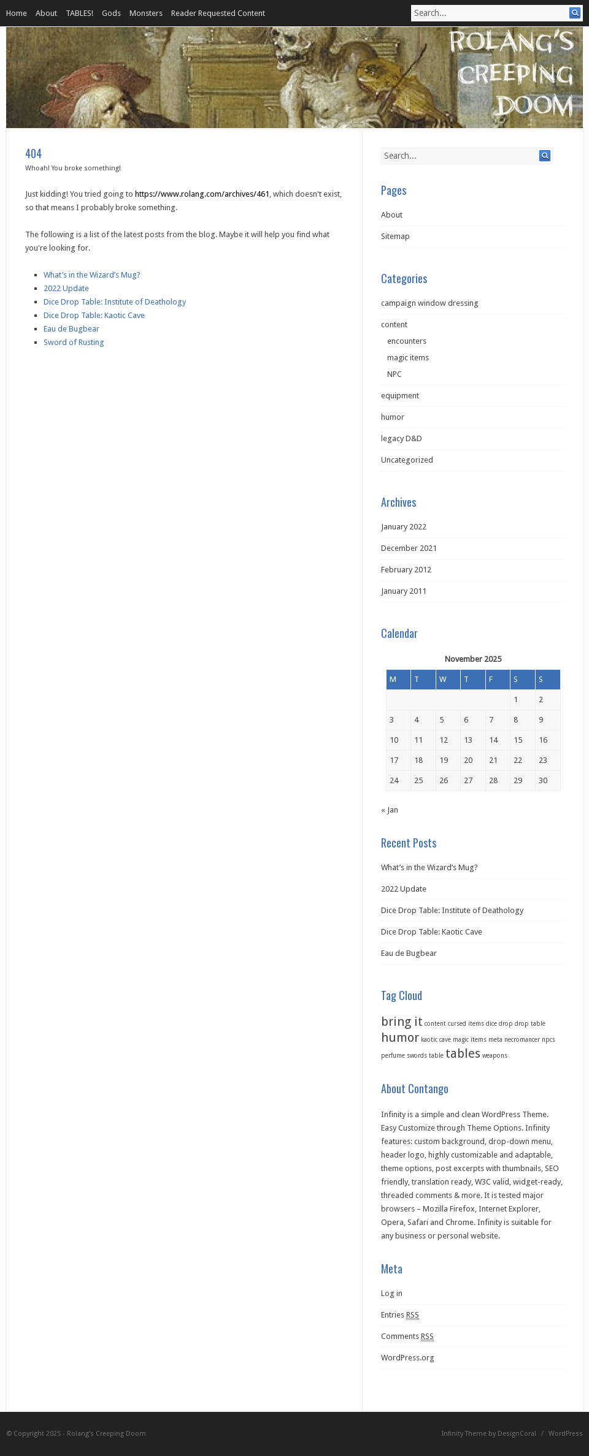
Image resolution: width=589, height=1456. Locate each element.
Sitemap (395, 236)
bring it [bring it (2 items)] (402, 1021)
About (46, 13)
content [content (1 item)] (435, 1023)
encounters (406, 341)
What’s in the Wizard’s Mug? (92, 274)
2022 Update (66, 288)
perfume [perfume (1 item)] (393, 1055)
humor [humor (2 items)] (400, 1037)
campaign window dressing (430, 303)
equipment (400, 395)
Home (16, 13)
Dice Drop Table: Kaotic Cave (94, 315)
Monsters (146, 13)
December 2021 (409, 548)
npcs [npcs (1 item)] (548, 1039)
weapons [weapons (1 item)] (494, 1055)
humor (392, 417)
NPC (394, 374)
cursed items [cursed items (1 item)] (466, 1023)
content (394, 324)
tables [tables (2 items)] (462, 1053)
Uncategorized (407, 459)
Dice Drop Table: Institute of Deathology (115, 301)
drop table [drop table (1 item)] (530, 1023)
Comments (407, 1336)
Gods (111, 13)
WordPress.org (407, 1357)
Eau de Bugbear (71, 328)
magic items (408, 357)
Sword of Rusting (74, 342)
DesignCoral (517, 1434)
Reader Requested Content (218, 13)
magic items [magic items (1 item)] (470, 1039)
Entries (400, 1315)
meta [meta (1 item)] (495, 1039)
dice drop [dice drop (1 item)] (499, 1023)
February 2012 (406, 569)
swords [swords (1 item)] (417, 1055)
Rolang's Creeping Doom (106, 1434)
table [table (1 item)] (436, 1055)
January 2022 (403, 526)
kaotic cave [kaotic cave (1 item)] (436, 1039)
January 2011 (403, 591)
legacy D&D (401, 438)
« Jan (389, 809)
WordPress (566, 1434)
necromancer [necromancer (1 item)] (522, 1039)
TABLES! (79, 13)
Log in (391, 1293)
